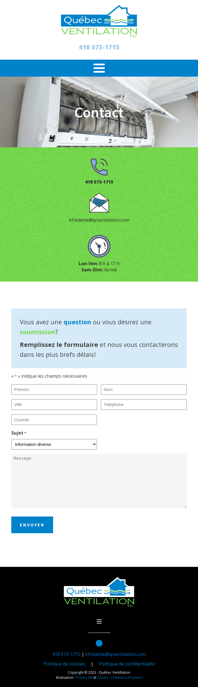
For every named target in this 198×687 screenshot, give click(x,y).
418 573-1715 (99, 47)
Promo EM (84, 677)
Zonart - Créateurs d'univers (119, 677)
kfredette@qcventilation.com (99, 220)
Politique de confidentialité (127, 664)
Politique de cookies (64, 664)
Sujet (18, 433)
